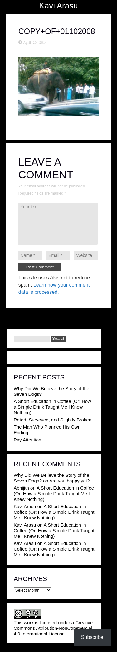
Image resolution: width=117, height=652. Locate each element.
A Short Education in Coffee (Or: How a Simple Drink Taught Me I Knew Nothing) (52, 407)
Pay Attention (27, 439)
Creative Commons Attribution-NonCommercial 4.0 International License (53, 628)
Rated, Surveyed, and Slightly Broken (52, 419)
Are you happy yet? (69, 480)
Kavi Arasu (58, 5)
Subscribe (92, 637)
